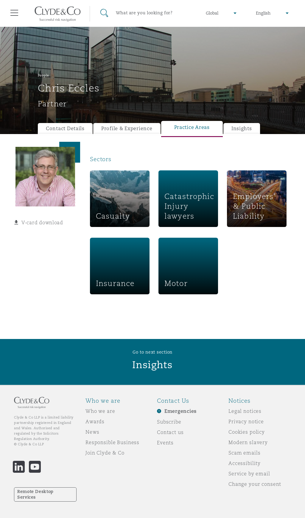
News (92, 432)
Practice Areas (192, 127)
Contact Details (65, 128)
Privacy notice (246, 421)
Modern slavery (248, 442)
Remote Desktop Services (35, 494)
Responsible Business (112, 442)
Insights (241, 128)
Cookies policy (246, 432)
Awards (95, 421)
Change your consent (254, 484)
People (43, 75)
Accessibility (244, 463)
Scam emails (244, 453)
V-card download (42, 222)
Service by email (249, 474)
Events (165, 443)
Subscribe (169, 422)
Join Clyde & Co (105, 453)
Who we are (100, 411)
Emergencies (180, 411)
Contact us (170, 432)
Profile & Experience (126, 128)
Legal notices (245, 411)
